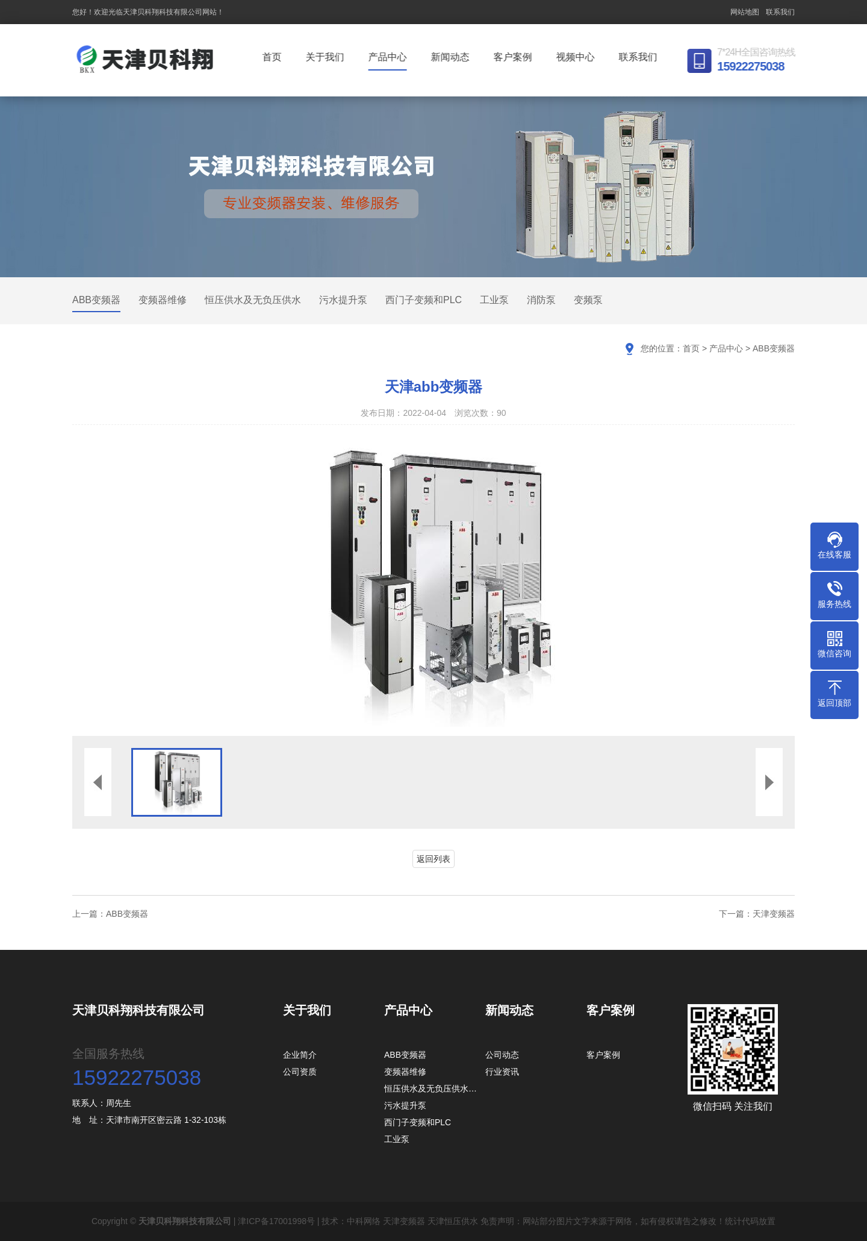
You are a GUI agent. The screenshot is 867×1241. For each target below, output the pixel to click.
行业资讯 (502, 1071)
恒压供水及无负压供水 (253, 300)
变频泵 (588, 300)
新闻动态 (453, 57)
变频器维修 (162, 300)
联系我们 (780, 12)
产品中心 (390, 57)
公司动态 (502, 1055)
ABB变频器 (96, 300)
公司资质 (300, 1071)
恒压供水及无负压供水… (430, 1088)
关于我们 (327, 57)
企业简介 (300, 1055)
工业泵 (494, 300)
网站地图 (744, 12)
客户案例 (515, 57)
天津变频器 (774, 914)
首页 (274, 57)
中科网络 (364, 1221)
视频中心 (578, 57)
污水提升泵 (343, 300)
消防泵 (541, 300)
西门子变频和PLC (423, 300)
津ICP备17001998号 (276, 1221)
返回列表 (433, 859)
